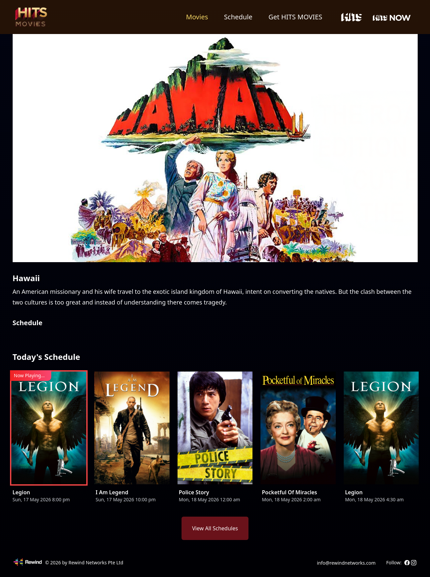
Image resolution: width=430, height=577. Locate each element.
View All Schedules (215, 528)
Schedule (238, 16)
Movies (197, 16)
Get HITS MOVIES (295, 16)
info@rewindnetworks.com (346, 563)
